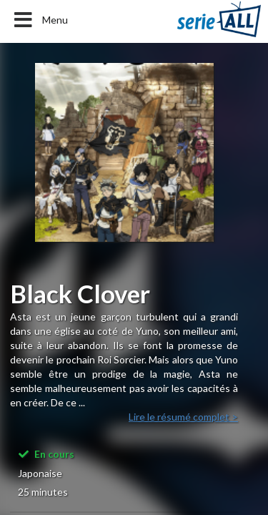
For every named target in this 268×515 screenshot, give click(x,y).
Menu (39, 20)
